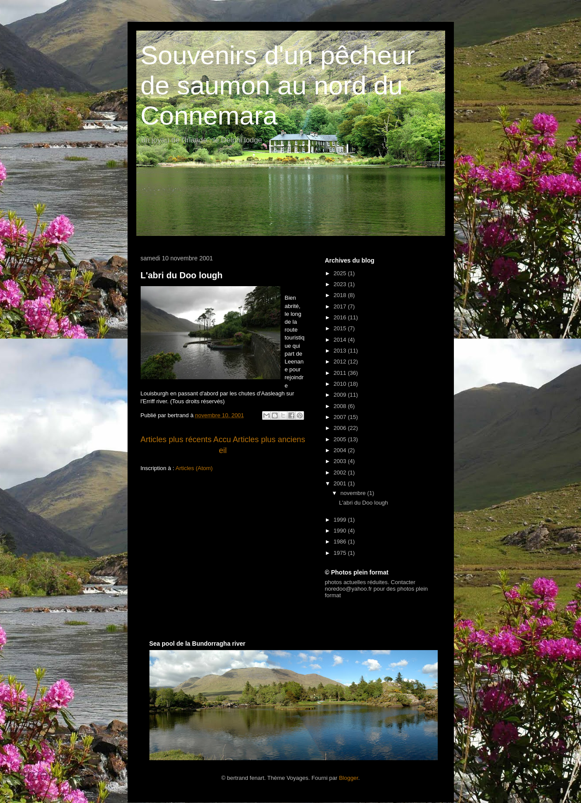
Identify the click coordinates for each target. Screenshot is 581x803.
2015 (341, 328)
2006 (341, 428)
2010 (341, 384)
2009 (341, 394)
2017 (341, 306)
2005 (341, 439)
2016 (341, 317)
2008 (341, 406)
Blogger (348, 778)
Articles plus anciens (269, 439)
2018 (341, 295)
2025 (341, 273)
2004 (341, 450)
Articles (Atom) (194, 468)
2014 (341, 339)
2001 (341, 483)
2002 (341, 472)
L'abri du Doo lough (182, 275)
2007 (341, 417)
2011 (341, 373)
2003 (341, 461)
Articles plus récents (176, 439)
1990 (341, 530)
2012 (341, 361)
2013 (341, 350)
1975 (341, 553)
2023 (341, 284)
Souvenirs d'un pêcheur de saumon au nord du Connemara (278, 85)
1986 (341, 541)
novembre (353, 493)
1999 (341, 519)
